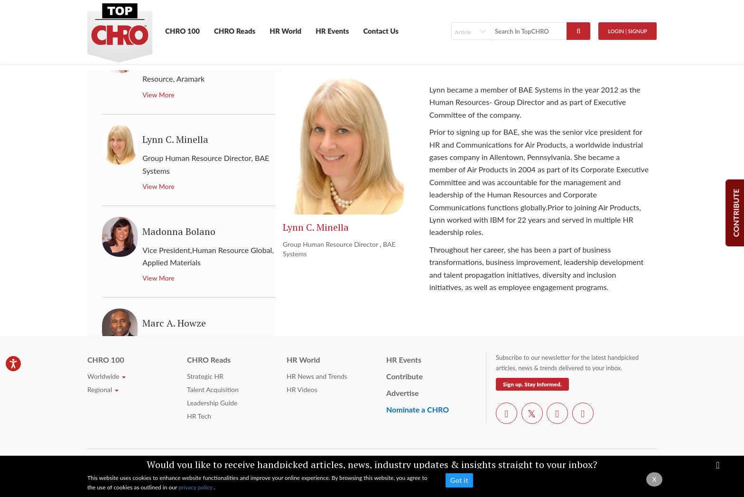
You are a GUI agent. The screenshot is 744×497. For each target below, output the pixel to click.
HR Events (332, 31)
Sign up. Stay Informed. (532, 384)
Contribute (404, 376)
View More (158, 95)
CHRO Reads (234, 31)
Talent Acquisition (213, 389)
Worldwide (106, 376)
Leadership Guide (212, 403)
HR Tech (199, 416)
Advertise (402, 392)
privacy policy (196, 487)
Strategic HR (205, 376)
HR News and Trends (317, 376)
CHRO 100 (182, 31)
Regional (103, 389)
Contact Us (381, 31)
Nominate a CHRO (417, 409)
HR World (285, 31)
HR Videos (302, 389)
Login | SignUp (627, 31)
